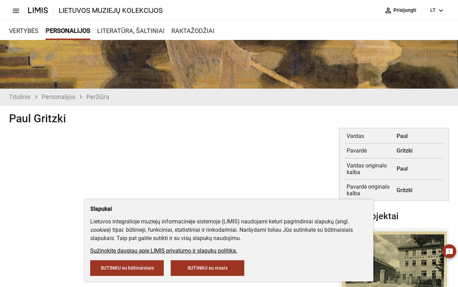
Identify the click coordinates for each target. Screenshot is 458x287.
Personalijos (58, 96)
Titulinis (20, 96)
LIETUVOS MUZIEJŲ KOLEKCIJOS (111, 10)
